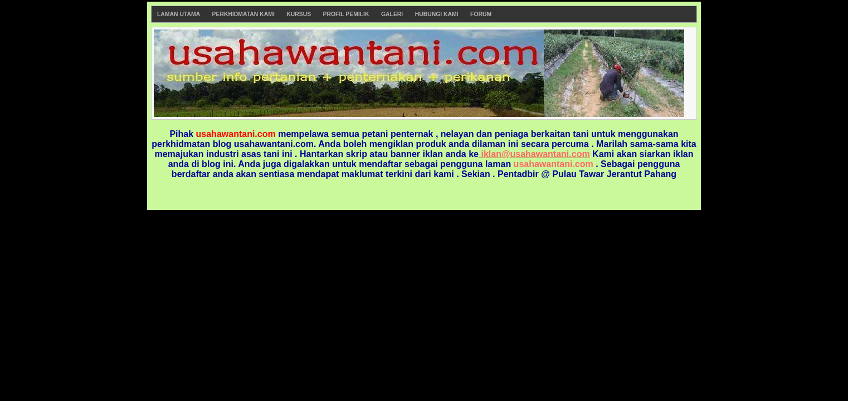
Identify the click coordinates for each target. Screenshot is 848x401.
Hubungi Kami (437, 14)
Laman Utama (178, 14)
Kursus (298, 14)
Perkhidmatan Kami (243, 14)
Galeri (392, 14)
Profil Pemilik (346, 14)
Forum (480, 14)
